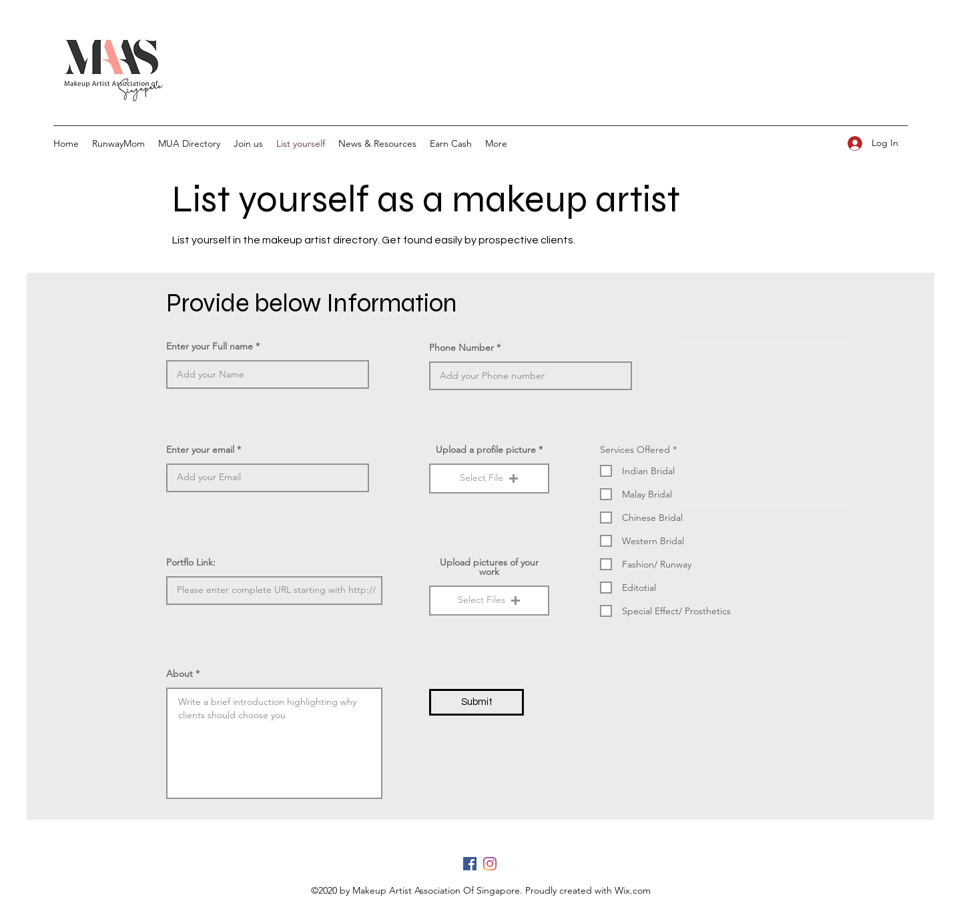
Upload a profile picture (486, 449)
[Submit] (476, 702)
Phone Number (461, 347)
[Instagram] (490, 863)
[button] (489, 479)
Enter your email (200, 449)
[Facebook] (469, 863)
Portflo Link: (191, 562)
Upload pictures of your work (489, 567)
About (179, 673)
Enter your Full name (209, 346)
